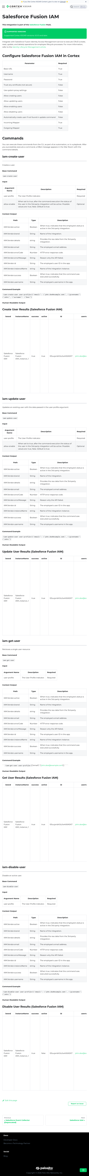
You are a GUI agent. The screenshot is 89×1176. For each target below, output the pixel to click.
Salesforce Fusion (38, 25)
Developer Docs (10, 1140)
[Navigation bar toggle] (3, 6)
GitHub (62, 2)
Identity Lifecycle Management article (29, 47)
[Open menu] (83, 1170)
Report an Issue (77, 1104)
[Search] (78, 7)
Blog (5, 1156)
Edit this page (9, 1100)
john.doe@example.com (51, 765)
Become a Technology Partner (16, 1143)
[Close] (86, 1)
